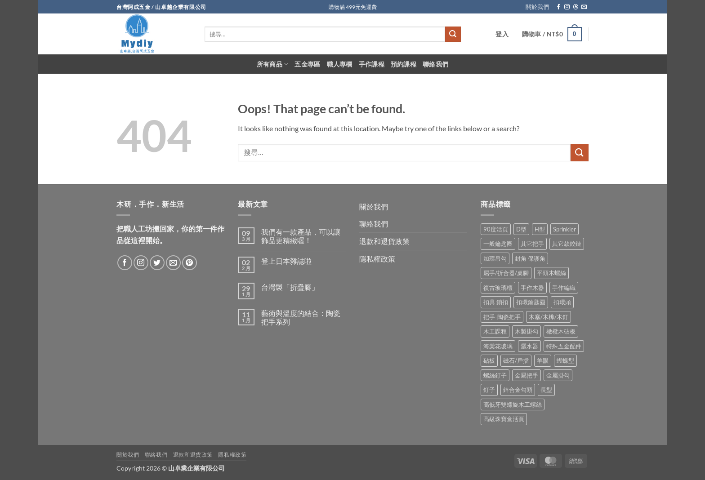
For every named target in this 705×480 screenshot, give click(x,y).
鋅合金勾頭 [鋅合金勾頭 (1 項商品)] (517, 389)
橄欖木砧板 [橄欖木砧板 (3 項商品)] (561, 331)
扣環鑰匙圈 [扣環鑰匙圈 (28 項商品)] (530, 302)
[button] (502, 34)
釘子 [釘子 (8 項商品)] (489, 389)
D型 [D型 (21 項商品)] (521, 229)
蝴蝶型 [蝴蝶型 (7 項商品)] (565, 360)
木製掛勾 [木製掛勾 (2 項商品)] (526, 331)
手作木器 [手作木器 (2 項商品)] (532, 287)
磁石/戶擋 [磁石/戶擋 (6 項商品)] (516, 360)
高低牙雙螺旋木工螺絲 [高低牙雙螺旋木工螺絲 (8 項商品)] (512, 404)
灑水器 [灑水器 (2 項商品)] (529, 346)
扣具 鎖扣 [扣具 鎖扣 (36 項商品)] (495, 302)
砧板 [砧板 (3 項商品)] (489, 360)
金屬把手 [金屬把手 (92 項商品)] (526, 375)
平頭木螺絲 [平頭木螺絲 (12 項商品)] (551, 272)
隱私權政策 (377, 258)
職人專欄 (339, 64)
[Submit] (452, 34)
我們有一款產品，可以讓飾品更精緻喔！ (300, 235)
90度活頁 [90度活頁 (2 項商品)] (495, 229)
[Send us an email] (584, 7)
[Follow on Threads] (575, 7)
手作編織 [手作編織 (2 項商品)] (564, 287)
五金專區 (307, 64)
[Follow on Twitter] (157, 262)
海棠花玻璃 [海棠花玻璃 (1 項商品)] (498, 346)
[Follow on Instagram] (567, 7)
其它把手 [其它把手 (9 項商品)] (532, 243)
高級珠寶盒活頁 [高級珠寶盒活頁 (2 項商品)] (503, 418)
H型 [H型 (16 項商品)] (540, 229)
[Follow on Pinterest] (189, 262)
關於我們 (537, 6)
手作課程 (371, 64)
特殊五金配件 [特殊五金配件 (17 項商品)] (563, 346)
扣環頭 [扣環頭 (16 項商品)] (562, 302)
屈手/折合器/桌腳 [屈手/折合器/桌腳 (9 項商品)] (506, 272)
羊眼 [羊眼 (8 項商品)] (543, 360)
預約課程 (403, 64)
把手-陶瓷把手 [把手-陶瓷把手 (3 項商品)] (502, 316)
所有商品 (273, 64)
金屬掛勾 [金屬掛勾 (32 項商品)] (558, 375)
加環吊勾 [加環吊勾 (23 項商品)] (495, 258)
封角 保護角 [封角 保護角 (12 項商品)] (530, 258)
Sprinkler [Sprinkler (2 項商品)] (564, 229)
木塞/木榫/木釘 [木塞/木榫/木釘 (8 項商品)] (548, 316)
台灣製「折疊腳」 (290, 287)
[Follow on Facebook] (558, 7)
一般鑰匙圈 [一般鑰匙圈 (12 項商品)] (498, 243)
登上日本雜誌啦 (286, 261)
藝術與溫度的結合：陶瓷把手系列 (300, 317)
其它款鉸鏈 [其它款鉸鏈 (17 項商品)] (566, 243)
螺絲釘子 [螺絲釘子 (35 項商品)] (495, 375)
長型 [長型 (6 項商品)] (546, 389)
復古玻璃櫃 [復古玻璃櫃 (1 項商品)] (498, 287)
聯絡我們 (435, 64)
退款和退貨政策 (384, 241)
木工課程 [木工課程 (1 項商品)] (495, 331)
